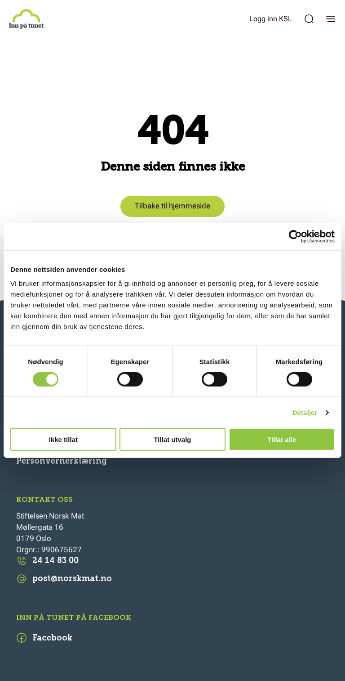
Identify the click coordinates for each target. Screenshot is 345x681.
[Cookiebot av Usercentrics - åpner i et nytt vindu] (295, 236)
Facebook (44, 637)
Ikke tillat (63, 439)
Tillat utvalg (172, 439)
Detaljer (305, 412)
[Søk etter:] (309, 19)
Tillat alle (281, 439)
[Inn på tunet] (26, 19)
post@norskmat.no (64, 578)
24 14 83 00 (47, 560)
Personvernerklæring (61, 460)
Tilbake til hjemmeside (172, 206)
